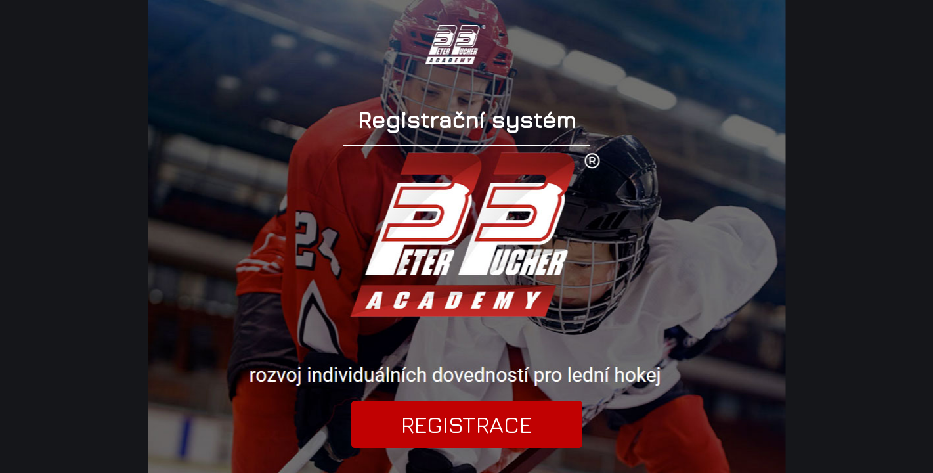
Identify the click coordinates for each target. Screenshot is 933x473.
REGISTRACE (466, 424)
